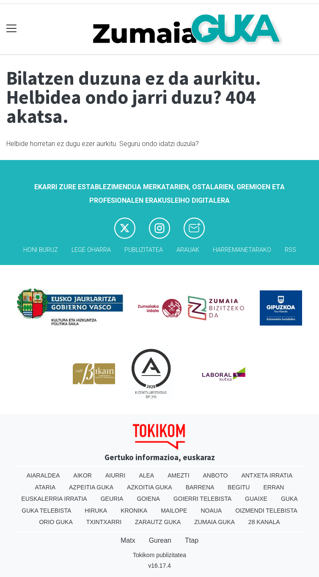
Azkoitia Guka (149, 487)
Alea (146, 475)
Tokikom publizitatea (159, 555)
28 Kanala (264, 522)
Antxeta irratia (266, 475)
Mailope (174, 510)
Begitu (239, 487)
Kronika (134, 510)
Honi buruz (40, 250)
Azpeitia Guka (91, 487)
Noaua (211, 510)
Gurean (160, 540)
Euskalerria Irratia (54, 498)
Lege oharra (91, 250)
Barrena (200, 487)
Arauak (187, 250)
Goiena (148, 498)
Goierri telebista (202, 498)
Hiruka (96, 510)
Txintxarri (103, 522)
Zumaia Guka (214, 522)
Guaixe (256, 498)
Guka (289, 498)
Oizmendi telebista (266, 510)
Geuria (112, 498)
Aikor (82, 475)
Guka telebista (46, 510)
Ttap (191, 540)
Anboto (215, 475)
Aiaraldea (43, 475)
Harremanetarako (242, 250)
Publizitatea (143, 250)
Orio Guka (55, 522)
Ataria (45, 487)
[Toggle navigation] (12, 28)
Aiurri (115, 475)
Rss (290, 250)
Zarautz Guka (158, 522)
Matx (128, 540)
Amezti (178, 475)
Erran (273, 487)
